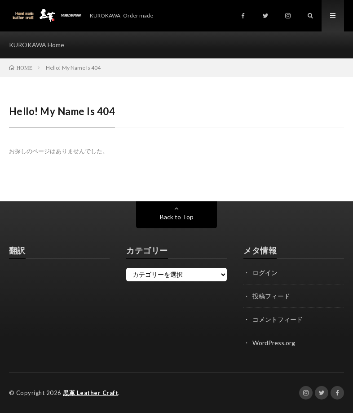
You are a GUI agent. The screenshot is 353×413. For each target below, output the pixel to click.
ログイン (265, 272)
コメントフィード (277, 319)
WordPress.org (273, 342)
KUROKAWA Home (36, 45)
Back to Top (177, 217)
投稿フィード (271, 296)
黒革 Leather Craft (90, 392)
